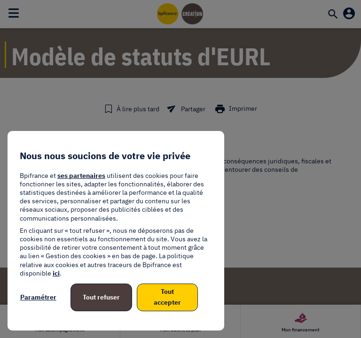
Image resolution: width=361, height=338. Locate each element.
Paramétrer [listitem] (38, 297)
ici (56, 273)
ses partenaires (81, 175)
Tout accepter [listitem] (167, 297)
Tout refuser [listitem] (101, 297)
